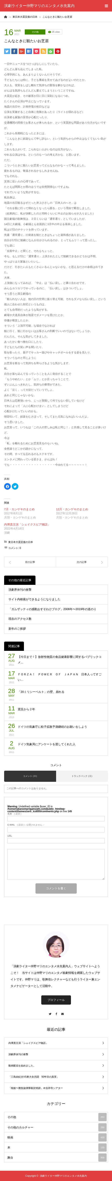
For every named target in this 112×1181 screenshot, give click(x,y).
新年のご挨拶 (17, 628)
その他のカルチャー (57, 1127)
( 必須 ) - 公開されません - (25, 825)
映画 (57, 1137)
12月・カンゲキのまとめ (72, 509)
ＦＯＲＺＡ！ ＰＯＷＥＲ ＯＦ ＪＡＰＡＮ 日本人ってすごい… (59, 677)
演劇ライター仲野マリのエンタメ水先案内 (39, 6)
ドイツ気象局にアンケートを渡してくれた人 (46, 744)
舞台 (57, 1157)
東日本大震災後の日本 (20, 542)
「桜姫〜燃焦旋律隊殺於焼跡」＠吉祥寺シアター (35, 1088)
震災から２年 (26, 709)
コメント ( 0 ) (30, 776)
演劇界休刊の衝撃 (20, 589)
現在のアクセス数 (20, 618)
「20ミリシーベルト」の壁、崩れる (41, 691)
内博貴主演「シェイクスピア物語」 (27, 524)
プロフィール (56, 1000)
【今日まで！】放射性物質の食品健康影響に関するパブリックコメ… (59, 659)
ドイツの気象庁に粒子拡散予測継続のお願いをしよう (52, 726)
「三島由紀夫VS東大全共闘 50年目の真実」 (33, 1076)
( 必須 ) (14, 814)
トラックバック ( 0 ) (82, 776)
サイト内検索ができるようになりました (34, 599)
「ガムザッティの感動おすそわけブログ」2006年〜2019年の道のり (52, 609)
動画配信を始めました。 (22, 1065)
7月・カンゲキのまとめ (19, 509)
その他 (35, 32)
